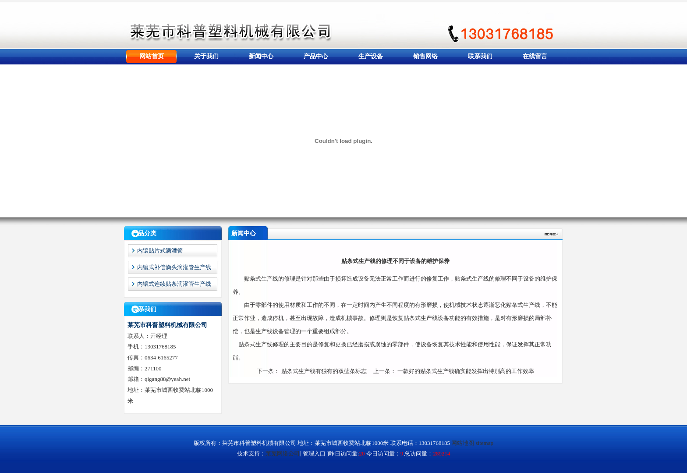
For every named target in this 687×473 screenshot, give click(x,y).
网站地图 (462, 443)
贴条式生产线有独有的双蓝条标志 (324, 371)
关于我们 (206, 56)
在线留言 (535, 56)
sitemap (484, 443)
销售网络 (425, 56)
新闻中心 (261, 56)
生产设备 (370, 56)
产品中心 (316, 56)
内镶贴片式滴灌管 (160, 250)
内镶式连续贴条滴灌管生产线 (174, 284)
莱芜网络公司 (283, 453)
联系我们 (480, 56)
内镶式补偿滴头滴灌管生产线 (174, 267)
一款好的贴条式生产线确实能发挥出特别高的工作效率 (465, 371)
